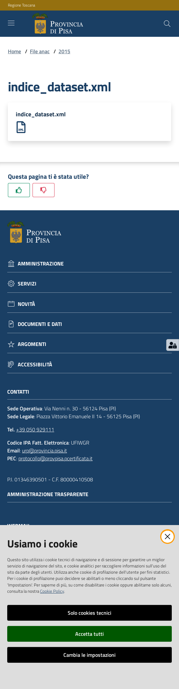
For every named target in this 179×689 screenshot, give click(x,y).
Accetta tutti (89, 634)
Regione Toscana (21, 5)
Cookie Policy (52, 591)
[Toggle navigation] (11, 23)
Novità (26, 304)
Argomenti (32, 344)
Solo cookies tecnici (89, 613)
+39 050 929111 (35, 429)
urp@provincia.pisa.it (44, 450)
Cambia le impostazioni (89, 655)
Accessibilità (35, 364)
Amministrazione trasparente (51, 494)
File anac (40, 51)
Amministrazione (41, 264)
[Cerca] (167, 24)
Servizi (27, 284)
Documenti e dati (40, 324)
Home (14, 51)
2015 (64, 51)
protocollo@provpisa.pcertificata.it (55, 458)
